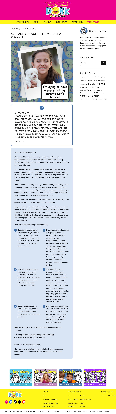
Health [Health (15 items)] (89, 87)
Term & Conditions (104, 411)
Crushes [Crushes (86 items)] (91, 80)
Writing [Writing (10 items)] (104, 99)
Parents (29, 29)
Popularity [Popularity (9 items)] (101, 93)
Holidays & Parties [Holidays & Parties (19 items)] (86, 90)
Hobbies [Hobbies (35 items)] (95, 87)
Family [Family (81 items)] (91, 84)
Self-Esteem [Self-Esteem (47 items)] (93, 96)
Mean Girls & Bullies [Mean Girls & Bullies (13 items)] (98, 90)
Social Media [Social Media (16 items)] (84, 99)
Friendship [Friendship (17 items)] (83, 87)
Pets (34, 29)
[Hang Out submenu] (53, 22)
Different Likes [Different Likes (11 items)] (83, 84)
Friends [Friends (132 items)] (100, 83)
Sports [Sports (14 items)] (90, 99)
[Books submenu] (40, 22)
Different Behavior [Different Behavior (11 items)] (100, 80)
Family (25, 29)
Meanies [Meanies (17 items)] (82, 93)
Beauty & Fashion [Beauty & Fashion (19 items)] (92, 77)
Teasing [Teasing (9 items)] (95, 99)
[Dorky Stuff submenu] (69, 22)
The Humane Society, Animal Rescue (30, 337)
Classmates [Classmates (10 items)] (83, 80)
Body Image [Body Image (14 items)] (102, 77)
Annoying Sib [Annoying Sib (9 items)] (83, 77)
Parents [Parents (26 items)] (95, 93)
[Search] (103, 63)
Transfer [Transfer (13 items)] (100, 99)
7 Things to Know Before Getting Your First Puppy (35, 335)
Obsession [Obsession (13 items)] (89, 93)
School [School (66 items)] (83, 96)
